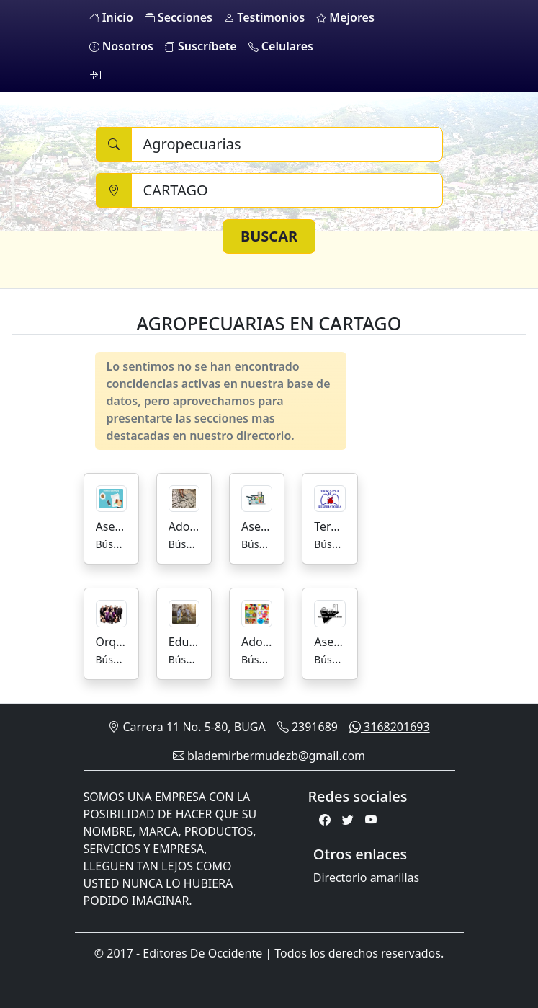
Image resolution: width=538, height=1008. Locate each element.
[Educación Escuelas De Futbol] (184, 612)
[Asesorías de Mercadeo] (256, 497)
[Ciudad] (287, 190)
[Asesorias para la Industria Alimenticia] (329, 612)
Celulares (280, 46)
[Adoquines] (184, 497)
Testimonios (264, 17)
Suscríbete (201, 46)
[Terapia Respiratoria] (329, 497)
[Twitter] (348, 820)
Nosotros (121, 46)
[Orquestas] (111, 612)
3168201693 (389, 727)
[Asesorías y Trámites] (111, 497)
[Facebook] (325, 820)
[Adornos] (256, 612)
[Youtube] (371, 820)
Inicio (111, 17)
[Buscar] (287, 144)
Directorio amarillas (366, 877)
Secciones (178, 17)
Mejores (345, 17)
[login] (95, 75)
